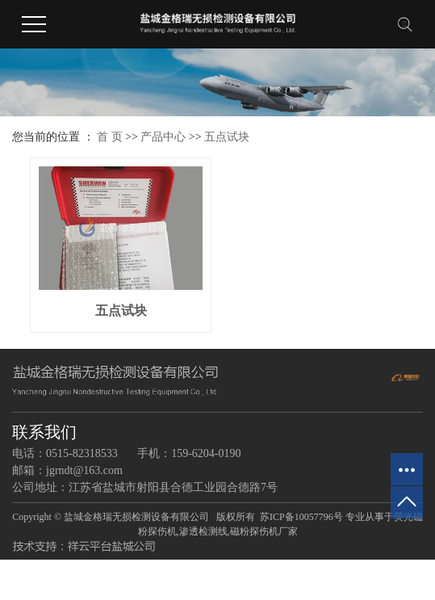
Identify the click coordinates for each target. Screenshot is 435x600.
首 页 (110, 137)
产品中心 (163, 137)
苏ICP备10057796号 (301, 516)
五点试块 (226, 137)
